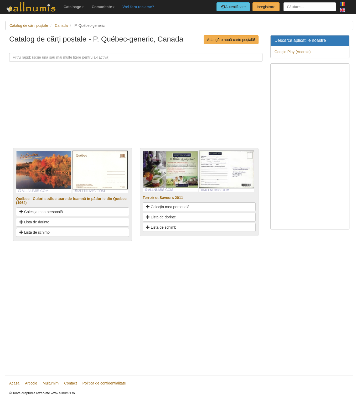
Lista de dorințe (34, 222)
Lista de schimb (34, 232)
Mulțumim (51, 383)
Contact (70, 383)
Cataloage (74, 7)
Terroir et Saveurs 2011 (163, 198)
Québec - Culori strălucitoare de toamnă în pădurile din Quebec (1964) (71, 201)
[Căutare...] (309, 6)
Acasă (14, 383)
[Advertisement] (135, 111)
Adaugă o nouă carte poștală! (231, 40)
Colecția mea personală (41, 212)
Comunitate (103, 7)
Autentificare (233, 7)
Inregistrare (266, 7)
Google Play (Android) (293, 52)
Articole (31, 383)
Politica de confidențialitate (104, 383)
